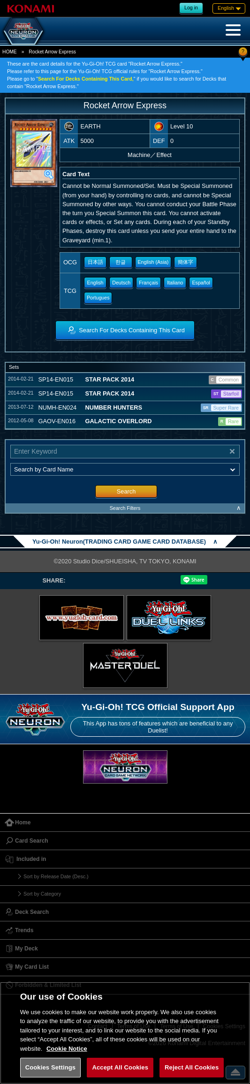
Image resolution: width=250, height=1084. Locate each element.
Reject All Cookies (192, 1067)
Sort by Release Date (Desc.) (56, 876)
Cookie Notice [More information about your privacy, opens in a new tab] (66, 1048)
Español (201, 282)
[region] (125, 1033)
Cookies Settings (50, 1067)
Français (148, 282)
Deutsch (121, 282)
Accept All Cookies (120, 1067)
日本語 (95, 262)
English (95, 282)
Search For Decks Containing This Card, (86, 79)
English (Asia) (153, 262)
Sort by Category (42, 894)
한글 (120, 262)
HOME (9, 51)
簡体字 (185, 262)
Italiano (175, 282)
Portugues (98, 297)
